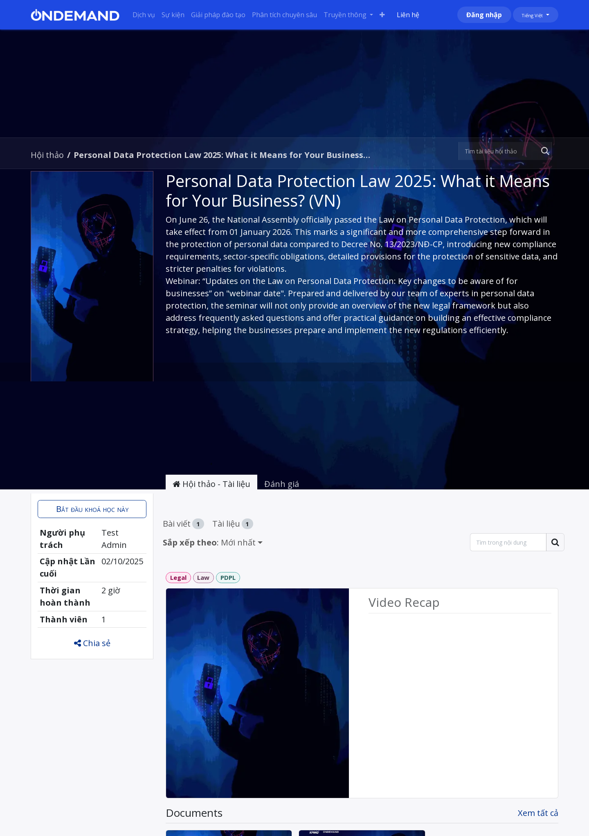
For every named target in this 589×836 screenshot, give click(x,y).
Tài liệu (233, 523)
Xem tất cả (538, 812)
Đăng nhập (484, 14)
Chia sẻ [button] (92, 643)
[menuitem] (143, 15)
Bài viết (183, 523)
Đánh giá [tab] (281, 483)
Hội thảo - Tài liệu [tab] (211, 483)
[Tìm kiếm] (543, 151)
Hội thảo (47, 154)
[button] (92, 509)
